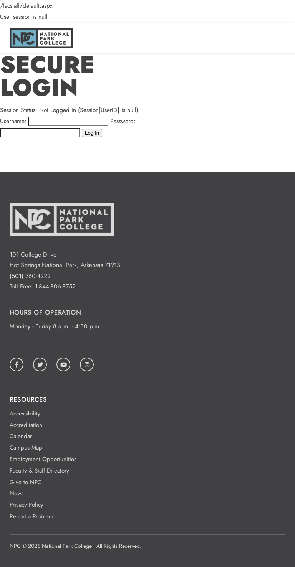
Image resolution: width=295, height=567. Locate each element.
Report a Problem (31, 516)
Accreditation (26, 425)
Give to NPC (25, 482)
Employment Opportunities (43, 459)
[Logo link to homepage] (41, 46)
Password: (123, 121)
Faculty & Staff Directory (39, 470)
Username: (13, 121)
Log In (92, 133)
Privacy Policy (26, 505)
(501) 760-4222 (30, 276)
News (16, 493)
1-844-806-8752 (55, 286)
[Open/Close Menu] (280, 36)
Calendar (21, 436)
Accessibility (25, 413)
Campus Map (26, 447)
